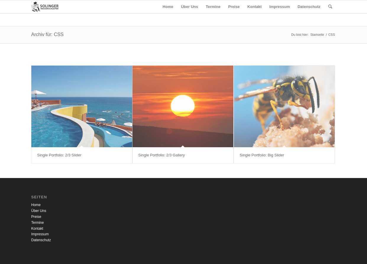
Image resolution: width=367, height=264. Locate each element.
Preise (36, 217)
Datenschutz (41, 240)
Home (36, 205)
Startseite (317, 34)
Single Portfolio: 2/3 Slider (59, 155)
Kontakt (37, 228)
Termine (37, 223)
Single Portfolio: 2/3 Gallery (161, 155)
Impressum (40, 234)
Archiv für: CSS (47, 34)
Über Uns (38, 211)
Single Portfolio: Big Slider (262, 155)
